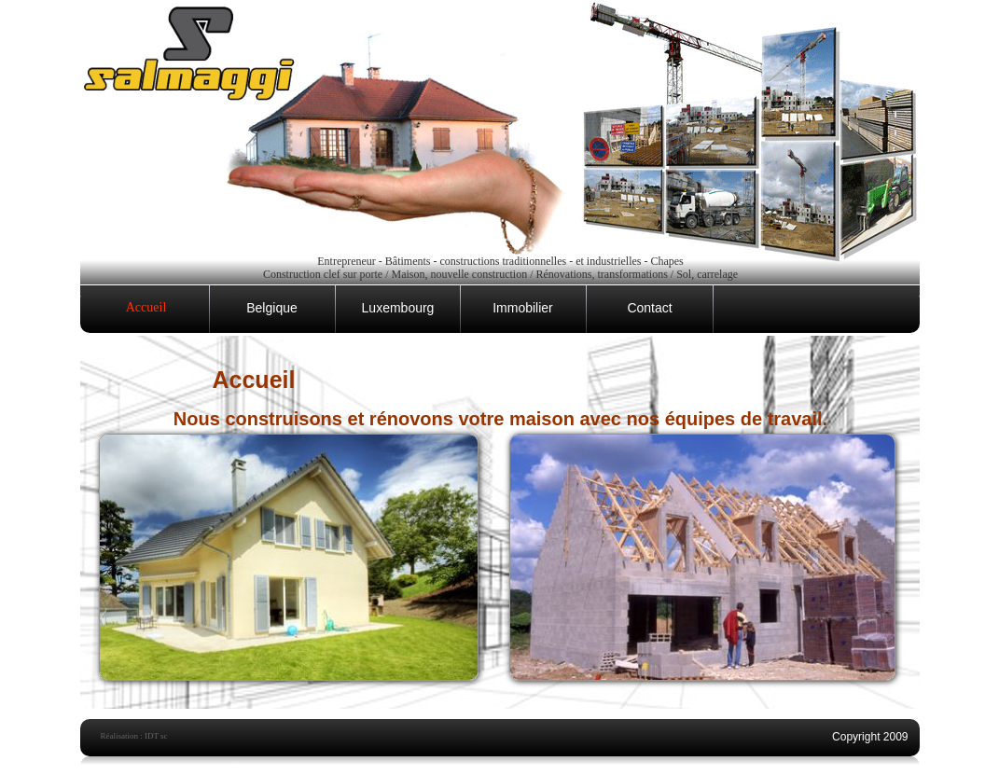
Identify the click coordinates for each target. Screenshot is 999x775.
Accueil (146, 307)
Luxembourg (398, 307)
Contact (649, 307)
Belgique (272, 307)
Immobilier (523, 307)
